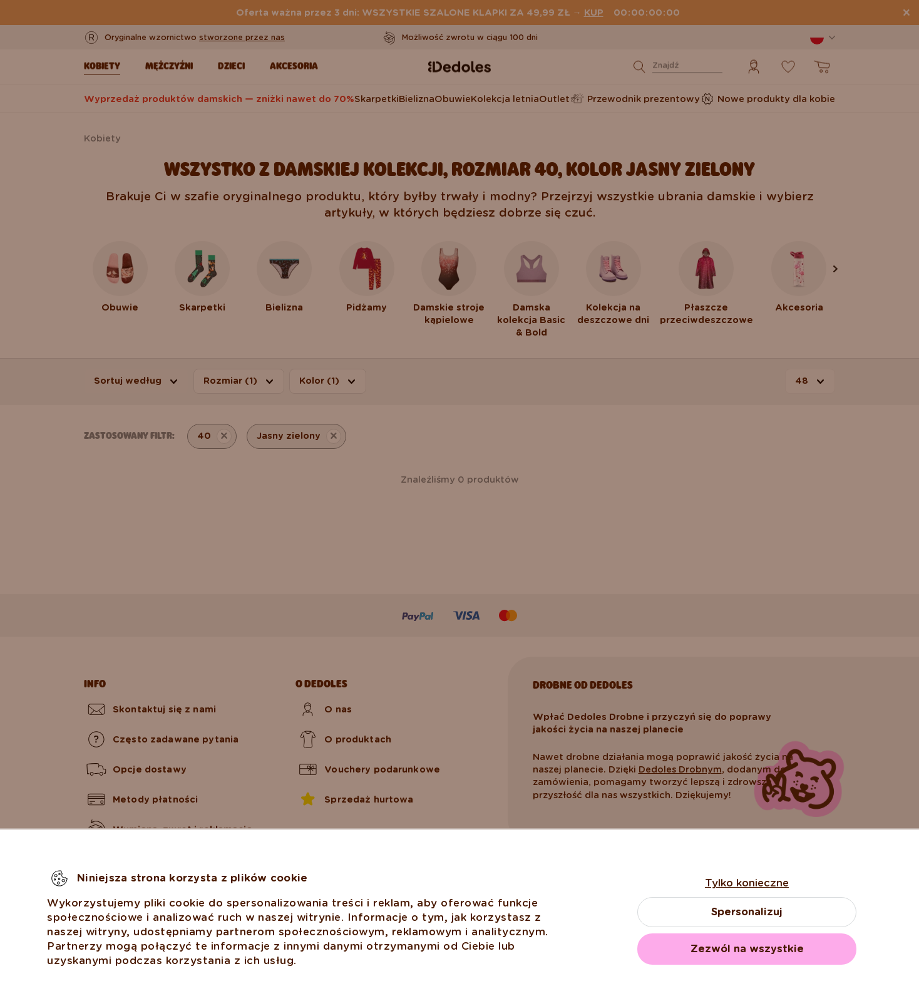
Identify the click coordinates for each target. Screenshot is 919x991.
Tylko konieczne (747, 883)
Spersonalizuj (747, 912)
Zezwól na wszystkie (747, 949)
